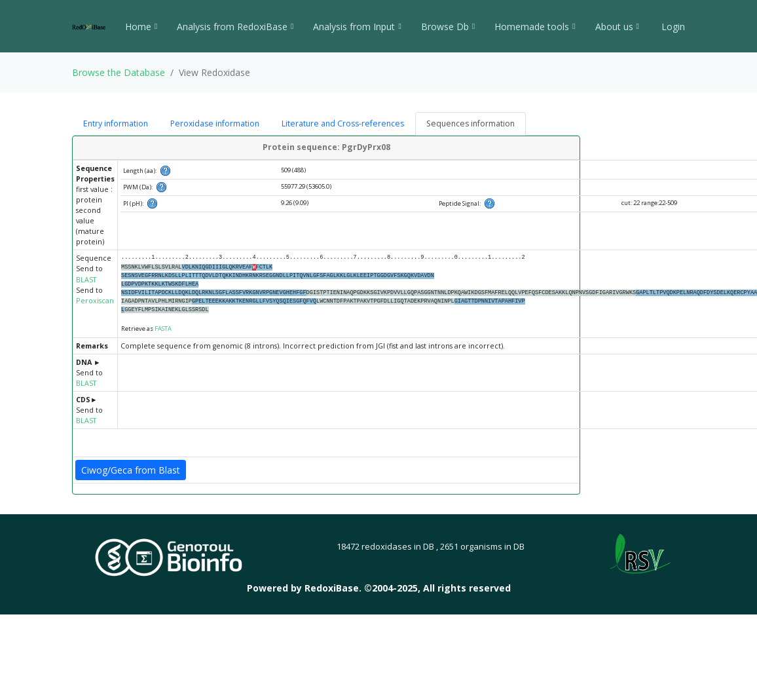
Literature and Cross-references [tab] (343, 123)
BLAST (86, 279)
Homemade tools (534, 26)
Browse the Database (118, 72)
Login (672, 26)
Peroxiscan (95, 300)
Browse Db (448, 26)
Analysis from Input (357, 26)
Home (141, 26)
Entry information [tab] (115, 123)
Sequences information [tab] (470, 123)
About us (617, 26)
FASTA (163, 328)
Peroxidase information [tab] (214, 123)
